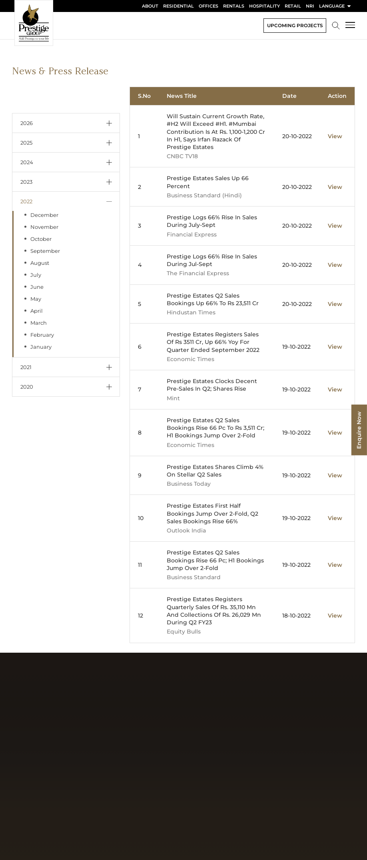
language (335, 6)
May (35, 299)
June (37, 287)
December (44, 215)
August (39, 263)
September (45, 251)
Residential (178, 6)
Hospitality (264, 6)
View (335, 136)
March (38, 323)
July (35, 275)
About (150, 6)
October (41, 239)
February (42, 335)
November (44, 227)
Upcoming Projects (295, 25)
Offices (208, 6)
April (36, 311)
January (41, 347)
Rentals (233, 6)
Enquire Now (359, 430)
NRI (310, 6)
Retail (293, 6)
